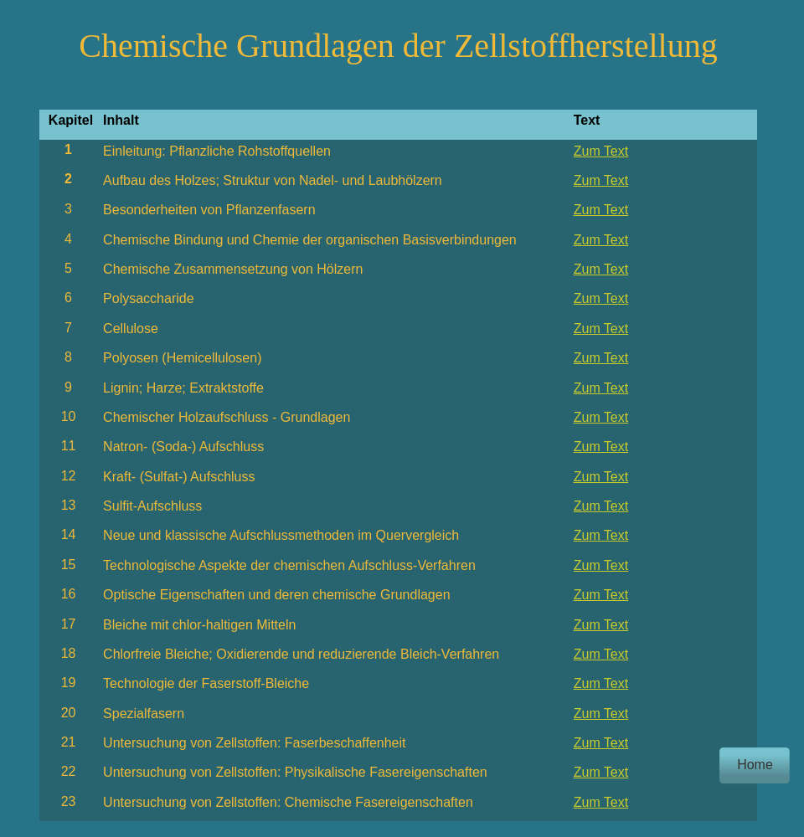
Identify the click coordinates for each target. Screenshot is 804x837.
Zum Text (601, 151)
